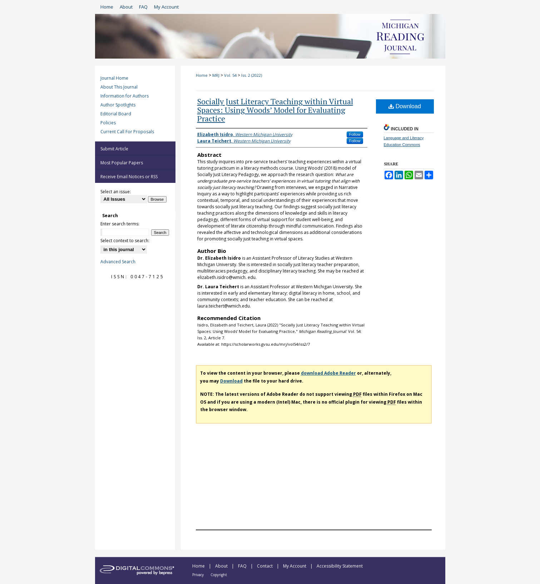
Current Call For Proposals (127, 132)
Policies (108, 123)
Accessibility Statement (340, 566)
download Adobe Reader (328, 373)
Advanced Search (117, 262)
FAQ (243, 566)
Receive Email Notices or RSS (129, 177)
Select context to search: (124, 241)
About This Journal (119, 87)
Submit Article (114, 149)
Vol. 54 (230, 75)
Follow (355, 134)
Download (404, 106)
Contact (265, 566)
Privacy (198, 574)
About (222, 566)
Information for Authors (124, 96)
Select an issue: (115, 192)
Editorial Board (115, 114)
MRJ (215, 75)
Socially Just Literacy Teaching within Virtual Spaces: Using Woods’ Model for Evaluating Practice (275, 110)
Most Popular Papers (121, 163)
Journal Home (114, 78)
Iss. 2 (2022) (251, 75)
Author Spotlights (117, 105)
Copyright (218, 574)
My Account (295, 566)
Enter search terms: (119, 224)
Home (202, 75)
